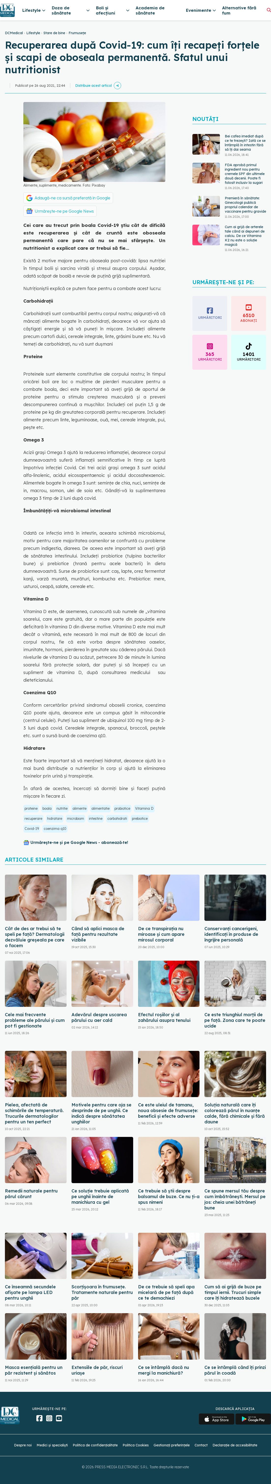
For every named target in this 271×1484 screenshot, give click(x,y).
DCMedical (14, 33)
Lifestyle (33, 33)
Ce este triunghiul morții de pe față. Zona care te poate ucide (234, 1020)
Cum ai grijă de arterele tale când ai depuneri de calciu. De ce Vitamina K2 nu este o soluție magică (245, 236)
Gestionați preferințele (172, 1445)
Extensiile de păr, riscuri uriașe (97, 1370)
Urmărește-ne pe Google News (64, 211)
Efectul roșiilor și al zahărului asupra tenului (164, 1017)
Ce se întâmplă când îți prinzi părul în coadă (235, 1370)
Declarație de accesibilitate (235, 1445)
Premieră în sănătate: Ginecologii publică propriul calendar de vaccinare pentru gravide (245, 205)
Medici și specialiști (52, 1445)
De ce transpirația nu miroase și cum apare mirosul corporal (161, 934)
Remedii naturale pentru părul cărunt (31, 1193)
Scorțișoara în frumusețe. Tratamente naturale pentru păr (102, 1292)
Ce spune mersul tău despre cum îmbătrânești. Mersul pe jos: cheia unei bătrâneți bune (235, 1199)
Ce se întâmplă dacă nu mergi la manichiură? (163, 1370)
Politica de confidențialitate (95, 1445)
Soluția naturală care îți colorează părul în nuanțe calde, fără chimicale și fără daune (234, 1113)
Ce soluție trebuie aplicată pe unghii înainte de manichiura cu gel (100, 1196)
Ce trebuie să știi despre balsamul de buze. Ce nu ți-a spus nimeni (169, 1196)
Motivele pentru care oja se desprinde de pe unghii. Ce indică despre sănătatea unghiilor (101, 1113)
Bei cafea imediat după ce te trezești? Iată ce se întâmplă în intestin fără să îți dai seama (245, 143)
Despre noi (23, 1445)
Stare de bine (54, 33)
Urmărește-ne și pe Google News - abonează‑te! (79, 842)
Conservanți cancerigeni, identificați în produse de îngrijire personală (231, 934)
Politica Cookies (136, 1445)
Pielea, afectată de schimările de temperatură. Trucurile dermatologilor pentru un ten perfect (34, 1113)
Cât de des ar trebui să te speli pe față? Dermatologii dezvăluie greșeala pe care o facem (34, 937)
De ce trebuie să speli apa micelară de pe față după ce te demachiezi (166, 1292)
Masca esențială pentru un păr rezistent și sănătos (33, 1370)
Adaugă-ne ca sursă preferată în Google (72, 197)
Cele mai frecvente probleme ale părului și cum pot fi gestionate (35, 1020)
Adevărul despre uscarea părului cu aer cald (99, 1017)
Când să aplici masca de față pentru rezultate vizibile (97, 934)
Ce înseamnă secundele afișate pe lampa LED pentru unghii (30, 1292)
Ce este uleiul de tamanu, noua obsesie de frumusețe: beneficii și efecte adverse (168, 1110)
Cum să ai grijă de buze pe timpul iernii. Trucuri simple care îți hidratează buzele (232, 1292)
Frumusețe (77, 33)
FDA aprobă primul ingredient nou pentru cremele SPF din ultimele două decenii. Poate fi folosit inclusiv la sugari (245, 174)
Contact (201, 1445)
